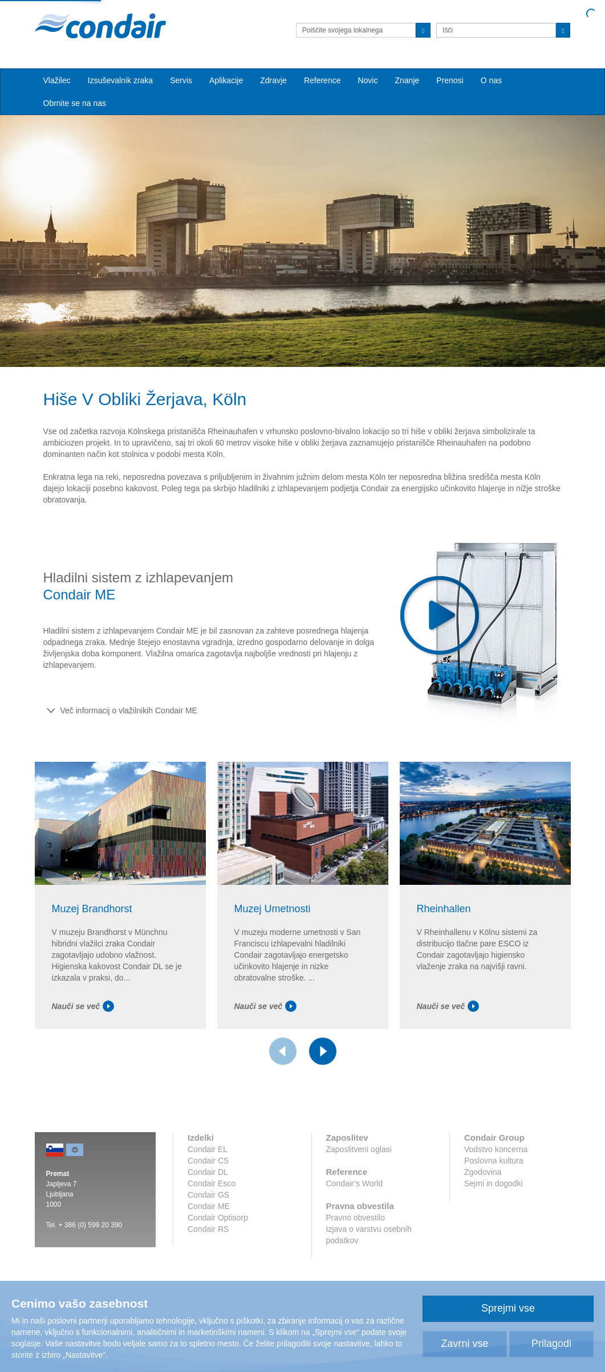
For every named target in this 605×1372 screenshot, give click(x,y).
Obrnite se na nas (75, 103)
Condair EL (208, 1149)
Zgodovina (482, 1172)
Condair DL (208, 1172)
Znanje (407, 80)
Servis (181, 80)
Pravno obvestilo (355, 1217)
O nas (491, 80)
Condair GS (208, 1194)
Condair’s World (354, 1183)
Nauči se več (83, 1006)
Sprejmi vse (508, 1308)
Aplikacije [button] (226, 80)
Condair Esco (211, 1183)
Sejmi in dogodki (493, 1183)
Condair (100, 26)
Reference (322, 80)
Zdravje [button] (273, 80)
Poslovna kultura (493, 1160)
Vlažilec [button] (57, 80)
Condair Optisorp (218, 1217)
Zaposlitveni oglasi (359, 1149)
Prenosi (449, 80)
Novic (367, 80)
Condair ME (209, 1206)
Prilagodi (551, 1343)
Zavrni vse (464, 1343)
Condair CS (208, 1160)
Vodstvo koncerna (495, 1149)
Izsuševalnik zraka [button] (120, 80)
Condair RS (208, 1229)
